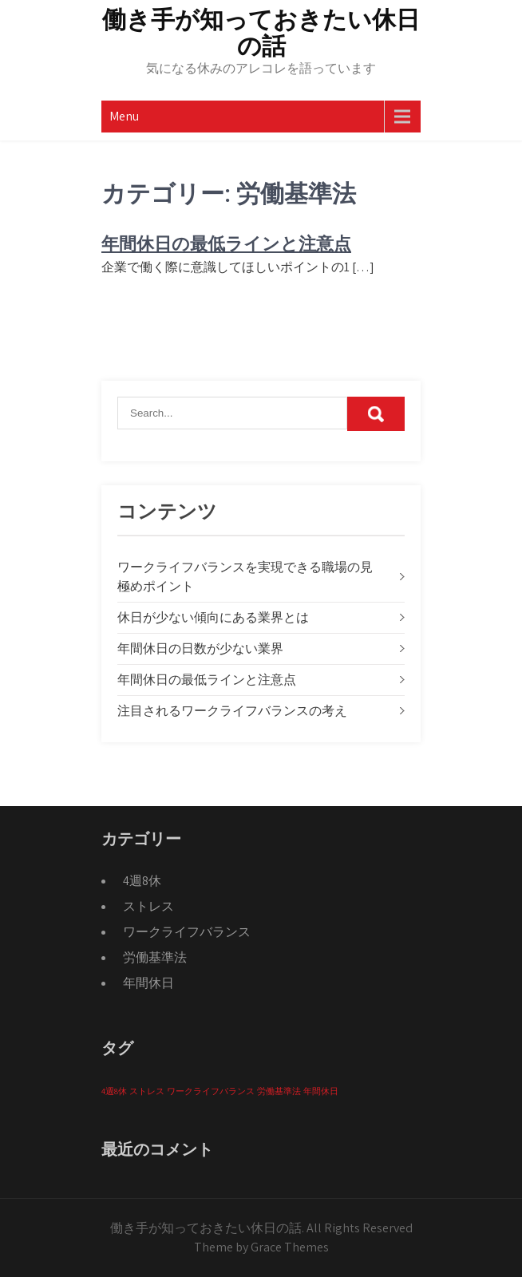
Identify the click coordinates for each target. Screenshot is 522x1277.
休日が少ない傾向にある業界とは (213, 617)
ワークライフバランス (187, 931)
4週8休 (142, 880)
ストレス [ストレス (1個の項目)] (146, 1091)
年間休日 (148, 983)
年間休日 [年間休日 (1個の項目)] (320, 1091)
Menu (124, 116)
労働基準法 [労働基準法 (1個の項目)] (279, 1091)
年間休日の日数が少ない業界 (200, 648)
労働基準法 (155, 957)
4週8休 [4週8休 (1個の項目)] (114, 1091)
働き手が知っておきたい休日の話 (261, 33)
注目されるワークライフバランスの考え (232, 710)
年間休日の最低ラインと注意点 (226, 244)
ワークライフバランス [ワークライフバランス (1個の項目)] (211, 1091)
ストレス (148, 906)
